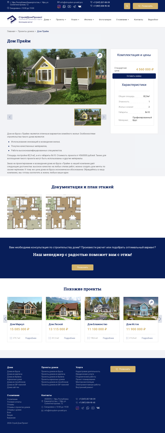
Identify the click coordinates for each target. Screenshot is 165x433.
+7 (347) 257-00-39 (101, 2)
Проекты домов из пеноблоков (54, 382)
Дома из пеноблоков (16, 382)
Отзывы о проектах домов (18, 407)
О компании (122, 19)
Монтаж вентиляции (85, 382)
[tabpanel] (24, 319)
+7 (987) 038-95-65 (101, 6)
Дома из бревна (14, 377)
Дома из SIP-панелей (16, 385)
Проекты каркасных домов (53, 379)
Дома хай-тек (13, 387)
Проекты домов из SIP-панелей (55, 385)
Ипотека (89, 19)
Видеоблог (153, 19)
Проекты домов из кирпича (53, 374)
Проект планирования (85, 379)
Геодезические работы (86, 377)
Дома (47, 19)
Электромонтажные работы (88, 385)
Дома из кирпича (14, 374)
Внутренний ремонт (84, 387)
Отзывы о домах (14, 410)
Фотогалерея (105, 19)
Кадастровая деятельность (88, 371)
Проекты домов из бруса (52, 371)
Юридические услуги (85, 374)
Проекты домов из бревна (52, 377)
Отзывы (10, 404)
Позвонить (147, 6)
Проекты (61, 19)
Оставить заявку (134, 76)
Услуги (75, 19)
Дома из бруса (13, 371)
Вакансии (11, 418)
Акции (10, 415)
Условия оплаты (14, 402)
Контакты (138, 19)
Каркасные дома (14, 379)
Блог (9, 412)
